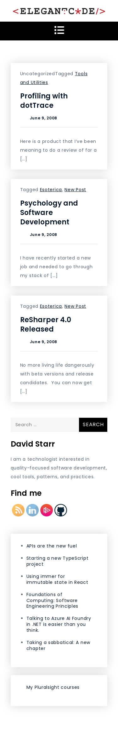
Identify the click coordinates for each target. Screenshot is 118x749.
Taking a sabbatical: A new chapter (58, 645)
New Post (75, 189)
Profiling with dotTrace (44, 100)
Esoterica (51, 189)
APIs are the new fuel (51, 546)
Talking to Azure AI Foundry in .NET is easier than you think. (58, 624)
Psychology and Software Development (49, 212)
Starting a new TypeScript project (57, 561)
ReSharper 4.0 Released (45, 324)
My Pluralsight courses (53, 687)
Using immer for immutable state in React (57, 579)
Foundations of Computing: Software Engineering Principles (52, 600)
